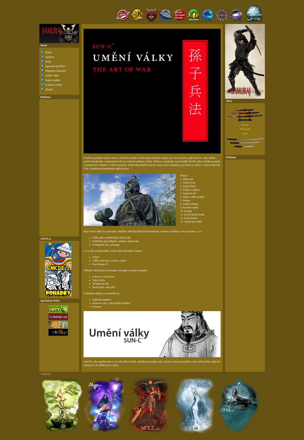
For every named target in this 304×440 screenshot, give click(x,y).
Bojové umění (52, 80)
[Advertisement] (59, 167)
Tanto (245, 133)
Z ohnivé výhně (53, 84)
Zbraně (49, 89)
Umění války (52, 75)
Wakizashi (244, 129)
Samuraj (49, 56)
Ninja (48, 61)
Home (48, 52)
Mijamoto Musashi (55, 70)
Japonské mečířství (55, 66)
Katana (245, 124)
